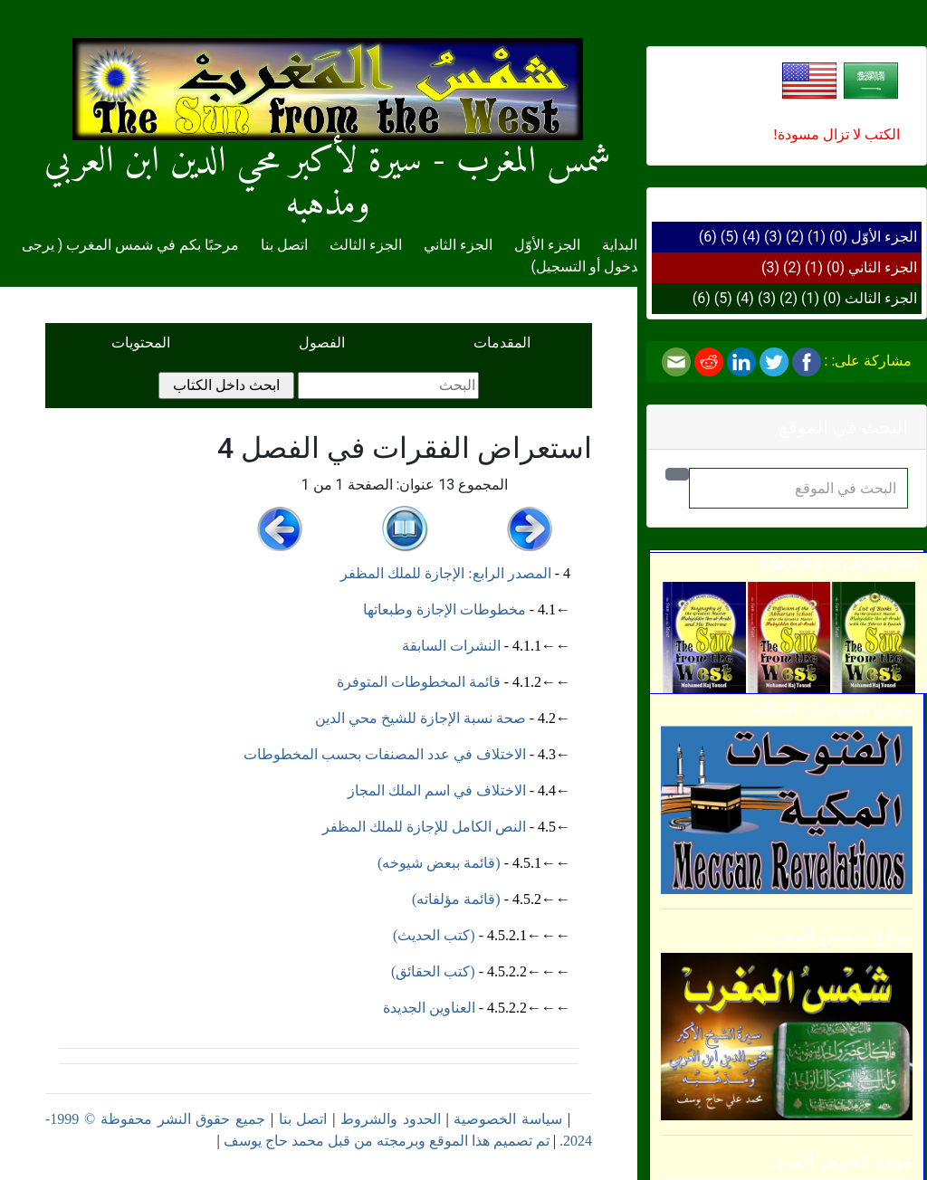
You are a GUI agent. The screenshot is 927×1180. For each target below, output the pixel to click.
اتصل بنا (284, 244)
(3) (773, 236)
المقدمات (501, 342)
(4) (751, 236)
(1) (817, 236)
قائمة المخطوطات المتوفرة (419, 682)
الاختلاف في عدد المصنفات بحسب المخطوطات (385, 754)
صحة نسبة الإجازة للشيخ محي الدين (420, 718)
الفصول (322, 342)
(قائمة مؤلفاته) (456, 899)
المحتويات (140, 342)
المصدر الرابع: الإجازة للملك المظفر (445, 573)
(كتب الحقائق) (433, 971)
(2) (795, 236)
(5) (730, 236)
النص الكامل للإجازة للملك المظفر (424, 826)
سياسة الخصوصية (508, 1119)
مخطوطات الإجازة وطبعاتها (444, 609)
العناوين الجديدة (429, 1007)
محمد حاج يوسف (274, 1140)
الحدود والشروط (390, 1119)
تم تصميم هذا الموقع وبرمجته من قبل (437, 1140)
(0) (838, 236)
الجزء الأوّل (884, 236)
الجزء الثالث (881, 298)
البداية (619, 244)
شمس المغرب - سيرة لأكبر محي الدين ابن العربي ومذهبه (327, 146)
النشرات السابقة (451, 645)
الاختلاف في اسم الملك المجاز (437, 790)
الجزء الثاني (882, 267)
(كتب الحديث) (434, 935)
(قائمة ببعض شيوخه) (439, 863)
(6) (708, 236)
